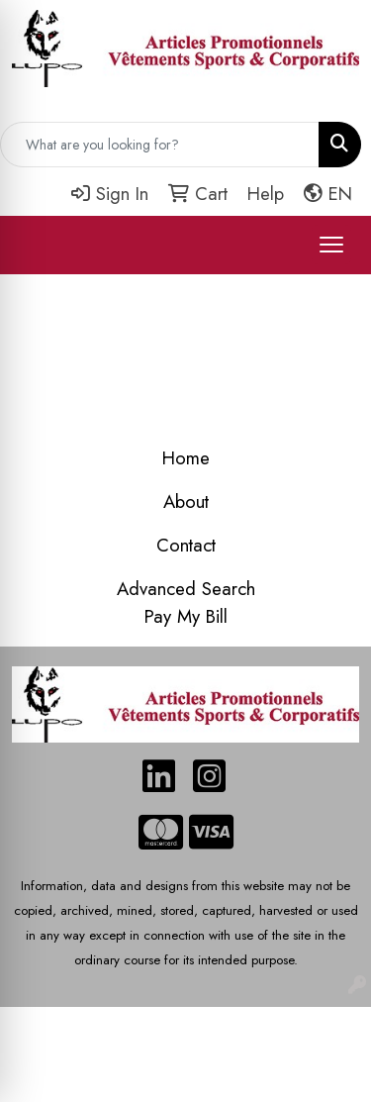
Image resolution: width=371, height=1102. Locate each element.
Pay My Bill (186, 616)
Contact (186, 545)
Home (186, 458)
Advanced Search (186, 588)
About (186, 501)
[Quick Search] (160, 144)
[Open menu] (331, 244)
